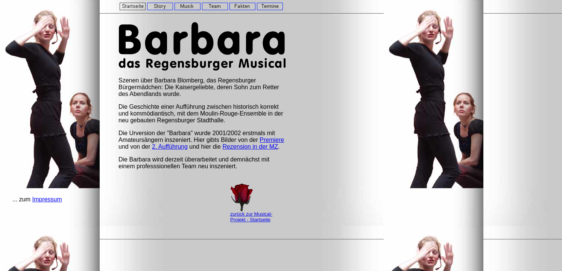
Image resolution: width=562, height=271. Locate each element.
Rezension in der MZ (250, 146)
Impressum (47, 199)
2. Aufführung (170, 146)
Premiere (272, 140)
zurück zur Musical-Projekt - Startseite (251, 216)
